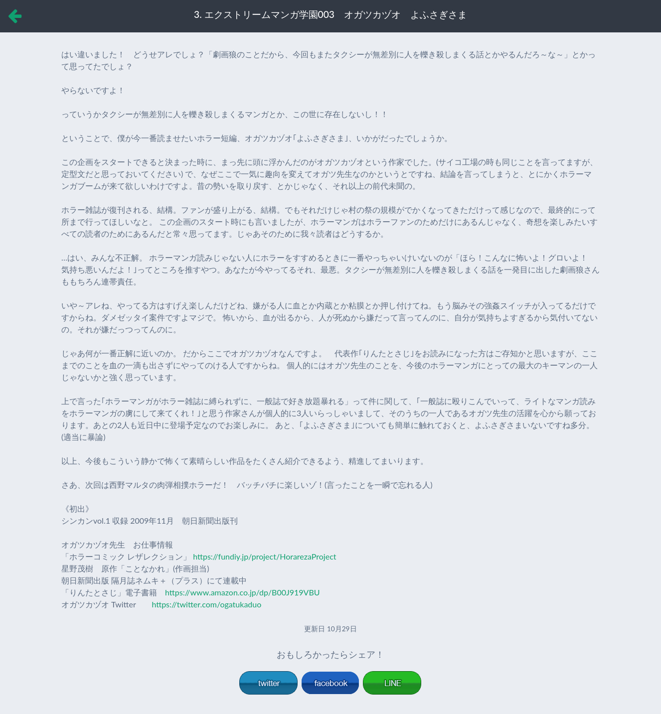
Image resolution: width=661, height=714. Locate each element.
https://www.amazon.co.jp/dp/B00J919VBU (242, 592)
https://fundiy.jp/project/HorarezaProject (264, 556)
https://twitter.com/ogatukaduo (206, 604)
